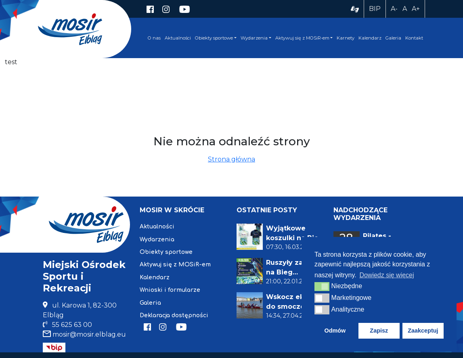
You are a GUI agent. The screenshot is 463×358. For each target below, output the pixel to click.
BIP (375, 9)
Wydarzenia (254, 38)
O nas (154, 38)
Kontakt (414, 38)
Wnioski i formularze (170, 290)
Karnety (345, 38)
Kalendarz (369, 38)
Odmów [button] (335, 330)
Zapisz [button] (379, 330)
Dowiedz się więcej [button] (386, 275)
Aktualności (178, 38)
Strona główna (231, 159)
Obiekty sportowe (214, 38)
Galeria (393, 38)
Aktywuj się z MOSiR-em (302, 38)
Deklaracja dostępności (174, 315)
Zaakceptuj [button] (423, 330)
